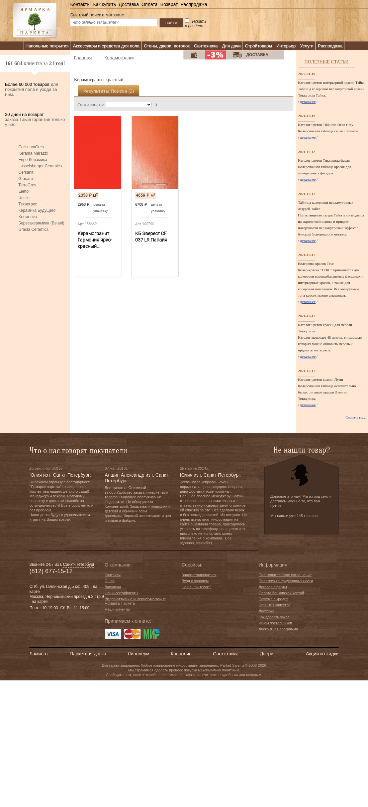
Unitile (23, 197)
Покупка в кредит (273, 599)
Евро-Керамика (32, 159)
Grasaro (25, 178)
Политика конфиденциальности (286, 581)
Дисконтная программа (278, 629)
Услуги (306, 45)
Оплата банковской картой (281, 593)
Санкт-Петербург (78, 564)
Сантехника (206, 45)
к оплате (140, 621)
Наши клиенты (117, 609)
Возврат (169, 4)
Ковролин (181, 653)
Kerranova (27, 216)
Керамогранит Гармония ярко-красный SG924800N (95, 240)
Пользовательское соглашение (285, 575)
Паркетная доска (88, 653)
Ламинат (38, 653)
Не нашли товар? (196, 587)
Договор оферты (273, 587)
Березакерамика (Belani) (41, 223)
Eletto (23, 191)
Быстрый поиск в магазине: (97, 14)
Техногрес (27, 204)
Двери (266, 653)
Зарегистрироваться (199, 575)
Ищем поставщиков (275, 623)
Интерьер (286, 45)
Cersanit (25, 172)
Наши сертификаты (121, 593)
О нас (109, 581)
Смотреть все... (356, 417)
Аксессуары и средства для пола (106, 45)
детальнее (308, 102)
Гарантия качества (274, 605)
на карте (40, 601)
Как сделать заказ (274, 617)
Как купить (104, 4)
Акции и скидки (322, 653)
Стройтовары (258, 45)
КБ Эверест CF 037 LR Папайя (151, 237)
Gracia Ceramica (33, 229)
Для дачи (231, 45)
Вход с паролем (195, 581)
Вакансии (113, 587)
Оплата (150, 4)
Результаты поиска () (108, 91)
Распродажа (194, 4)
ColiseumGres (31, 147)
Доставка (129, 4)
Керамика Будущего (37, 210)
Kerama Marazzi (33, 153)
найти (171, 22)
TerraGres (27, 185)
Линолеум (138, 653)
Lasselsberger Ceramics (40, 166)
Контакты (80, 4)
